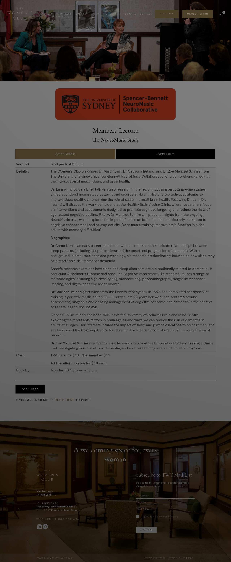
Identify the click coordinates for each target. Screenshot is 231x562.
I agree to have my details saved (157, 516)
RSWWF (95, 13)
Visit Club (64, 13)
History (47, 13)
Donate (130, 13)
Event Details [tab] (65, 153)
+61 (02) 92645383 (47, 503)
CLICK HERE (65, 400)
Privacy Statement (154, 557)
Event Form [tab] (165, 153)
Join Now (166, 13)
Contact (146, 13)
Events (80, 13)
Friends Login (44, 494)
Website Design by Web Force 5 (54, 557)
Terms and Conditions (180, 557)
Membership (112, 13)
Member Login (197, 13)
